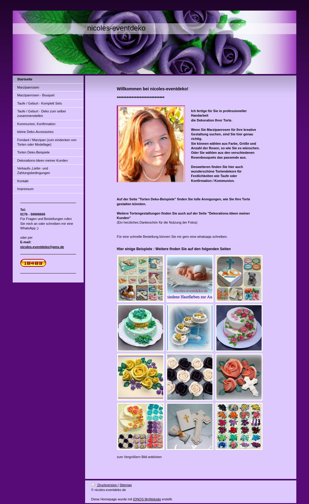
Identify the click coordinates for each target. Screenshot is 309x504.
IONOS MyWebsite (147, 499)
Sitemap (125, 485)
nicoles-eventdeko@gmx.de (42, 247)
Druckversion (104, 485)
